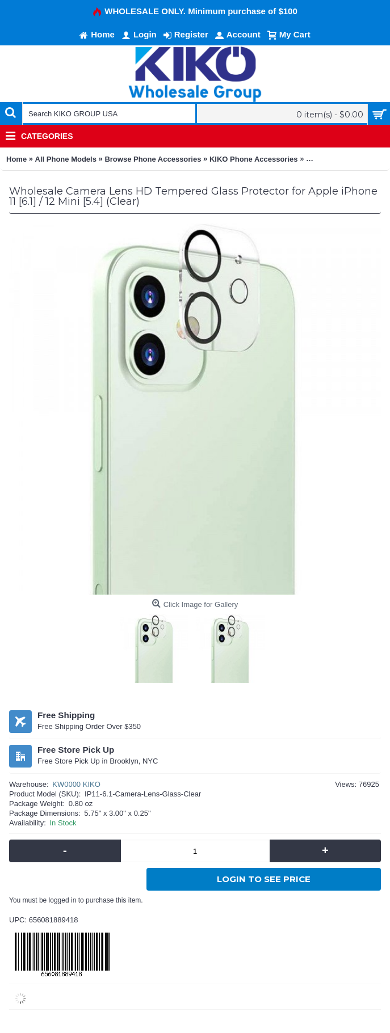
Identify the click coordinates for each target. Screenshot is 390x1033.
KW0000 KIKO (76, 784)
